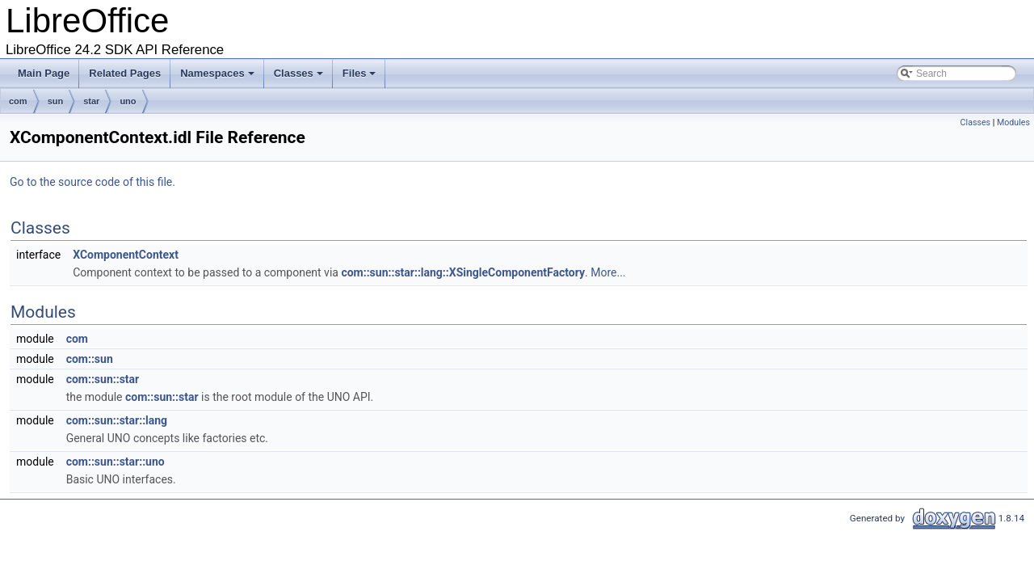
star (91, 101)
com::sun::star (103, 379)
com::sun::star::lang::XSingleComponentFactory (463, 272)
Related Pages (125, 73)
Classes (300, 77)
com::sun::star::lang (116, 420)
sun (56, 101)
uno (128, 101)
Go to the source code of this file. (92, 181)
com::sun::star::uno (115, 461)
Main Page (43, 73)
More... (608, 272)
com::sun (89, 358)
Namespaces (218, 77)
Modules (1013, 122)
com (18, 101)
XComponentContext (126, 254)
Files (361, 77)
